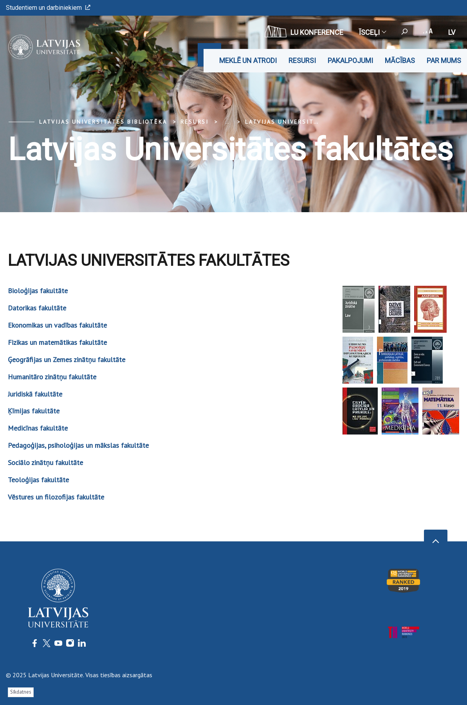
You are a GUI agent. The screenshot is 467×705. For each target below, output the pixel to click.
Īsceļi (372, 32)
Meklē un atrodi (248, 60)
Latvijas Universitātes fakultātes (310, 121)
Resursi (302, 60)
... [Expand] (227, 121)
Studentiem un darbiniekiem (48, 7)
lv (451, 32)
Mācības (400, 60)
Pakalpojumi (350, 60)
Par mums (444, 60)
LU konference (304, 31)
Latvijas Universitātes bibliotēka (103, 121)
